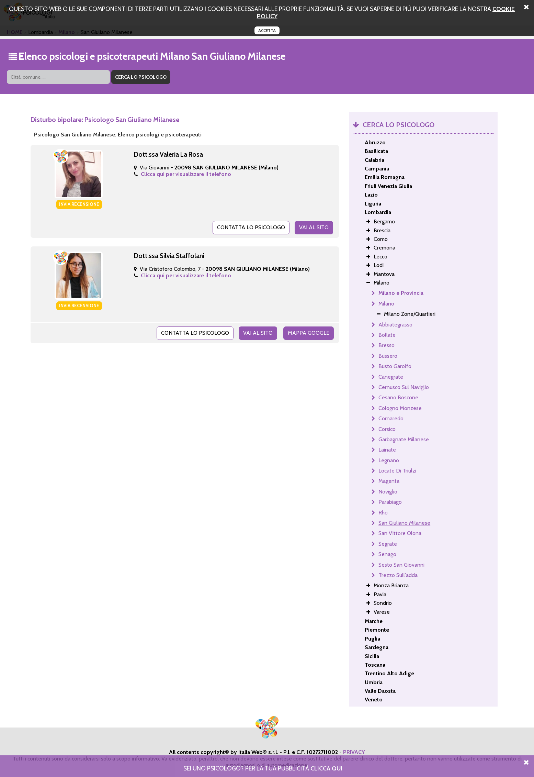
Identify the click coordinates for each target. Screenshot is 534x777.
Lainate (387, 449)
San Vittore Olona (399, 533)
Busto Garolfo (394, 366)
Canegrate (390, 377)
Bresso (386, 345)
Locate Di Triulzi (397, 470)
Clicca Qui (326, 768)
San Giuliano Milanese (404, 523)
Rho (383, 512)
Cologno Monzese (400, 408)
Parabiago (390, 502)
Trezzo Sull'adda (398, 575)
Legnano (388, 460)
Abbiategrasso (395, 324)
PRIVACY (354, 752)
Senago (387, 554)
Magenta (388, 481)
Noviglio (387, 491)
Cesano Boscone (398, 397)
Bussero (387, 356)
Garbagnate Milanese (403, 439)
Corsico (387, 429)
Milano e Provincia (400, 293)
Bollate (387, 335)
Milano (386, 303)
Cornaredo (391, 418)
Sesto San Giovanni (401, 565)
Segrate (387, 544)
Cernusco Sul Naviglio (403, 387)
